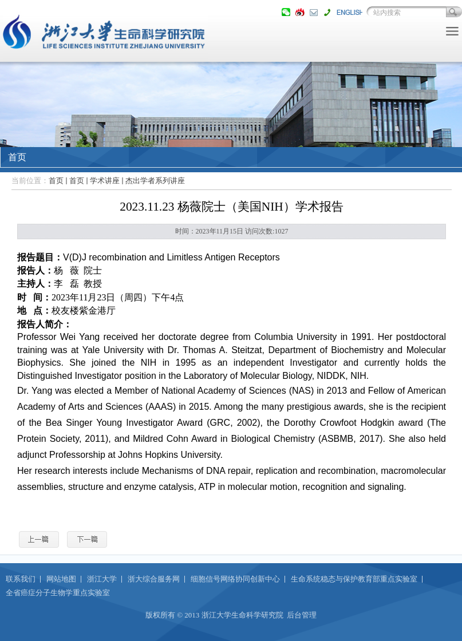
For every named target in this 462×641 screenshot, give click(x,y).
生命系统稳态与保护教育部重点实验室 (354, 579)
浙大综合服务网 (154, 579)
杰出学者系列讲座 (155, 180)
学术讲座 (105, 180)
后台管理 (302, 615)
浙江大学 (102, 579)
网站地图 (61, 579)
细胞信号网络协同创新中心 (235, 579)
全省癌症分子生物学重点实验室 (58, 592)
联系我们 (20, 579)
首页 (56, 180)
